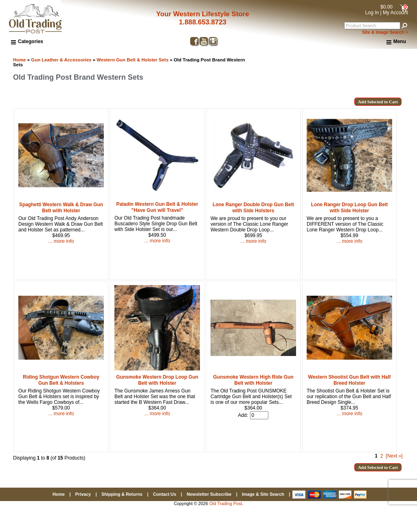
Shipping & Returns (122, 494)
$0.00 (386, 7)
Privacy (83, 494)
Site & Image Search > (385, 32)
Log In (372, 12)
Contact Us (164, 494)
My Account (395, 12)
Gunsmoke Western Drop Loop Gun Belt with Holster (157, 380)
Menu (396, 42)
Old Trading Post (225, 503)
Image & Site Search (263, 494)
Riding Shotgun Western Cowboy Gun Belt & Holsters (61, 380)
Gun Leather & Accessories (61, 59)
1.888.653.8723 (202, 22)
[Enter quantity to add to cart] (259, 415)
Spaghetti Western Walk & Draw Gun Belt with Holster (61, 208)
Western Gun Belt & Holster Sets (132, 59)
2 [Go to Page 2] (381, 456)
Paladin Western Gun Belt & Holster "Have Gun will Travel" (157, 207)
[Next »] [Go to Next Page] (394, 456)
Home (19, 59)
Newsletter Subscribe (209, 494)
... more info (61, 241)
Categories (27, 41)
